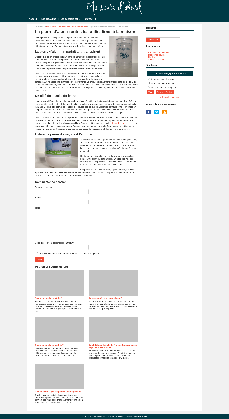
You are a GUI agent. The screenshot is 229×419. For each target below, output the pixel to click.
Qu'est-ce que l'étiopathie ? (48, 298)
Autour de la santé (156, 59)
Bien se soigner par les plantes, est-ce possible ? (59, 392)
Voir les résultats (165, 92)
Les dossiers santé (70, 19)
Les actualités (48, 19)
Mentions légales (140, 416)
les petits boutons (120, 123)
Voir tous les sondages (170, 97)
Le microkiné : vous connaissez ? (105, 298)
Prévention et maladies (158, 52)
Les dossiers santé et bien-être (58, 27)
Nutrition (152, 57)
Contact (89, 19)
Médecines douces (79, 27)
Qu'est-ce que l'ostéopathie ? (49, 345)
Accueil (33, 19)
